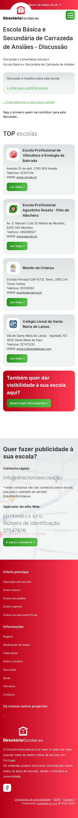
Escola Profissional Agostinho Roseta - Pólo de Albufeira (46, 210)
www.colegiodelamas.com (33, 349)
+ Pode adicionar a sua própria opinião (29, 102)
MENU (70, 15)
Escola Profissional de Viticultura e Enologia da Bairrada (43, 155)
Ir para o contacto (19, 542)
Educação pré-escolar (17, 581)
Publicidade (10, 653)
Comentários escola (33, 59)
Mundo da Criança (38, 268)
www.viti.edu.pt (26, 177)
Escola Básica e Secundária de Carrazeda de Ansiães (38, 64)
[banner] (21, 11)
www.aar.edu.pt (26, 236)
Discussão (10, 59)
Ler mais (16, 187)
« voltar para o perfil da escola (27, 88)
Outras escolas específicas (20, 615)
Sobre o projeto (13, 661)
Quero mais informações (28, 403)
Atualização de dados (16, 644)
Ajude (6, 678)
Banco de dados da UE (43, 4)
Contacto (9, 694)
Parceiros (9, 686)
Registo (8, 636)
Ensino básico (11, 590)
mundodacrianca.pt (29, 292)
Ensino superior (12, 606)
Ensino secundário (14, 598)
